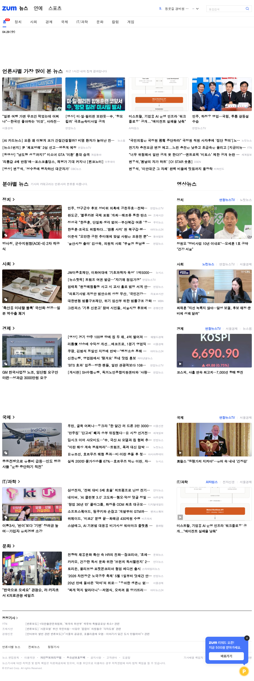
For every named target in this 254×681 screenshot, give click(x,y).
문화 (99, 21)
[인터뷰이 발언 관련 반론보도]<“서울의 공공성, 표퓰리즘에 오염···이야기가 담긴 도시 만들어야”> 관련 (87, 634)
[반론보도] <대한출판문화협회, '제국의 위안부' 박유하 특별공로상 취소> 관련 (72, 623)
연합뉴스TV (199, 128)
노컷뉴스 (246, 200)
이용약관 (29, 657)
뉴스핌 (247, 328)
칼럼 (115, 21)
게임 (130, 21)
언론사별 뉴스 (11, 647)
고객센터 (111, 657)
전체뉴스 (34, 647)
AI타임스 (134, 128)
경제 (49, 21)
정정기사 (8, 618)
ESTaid (9, 668)
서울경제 (7, 128)
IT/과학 (82, 21)
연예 (38, 8)
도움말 (126, 657)
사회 (33, 21)
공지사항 (96, 657)
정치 (18, 21)
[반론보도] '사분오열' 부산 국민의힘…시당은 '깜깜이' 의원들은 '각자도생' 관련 (73, 629)
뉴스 (23, 8)
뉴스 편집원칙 (10, 657)
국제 (64, 21)
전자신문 (229, 482)
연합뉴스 (70, 128)
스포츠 (55, 8)
